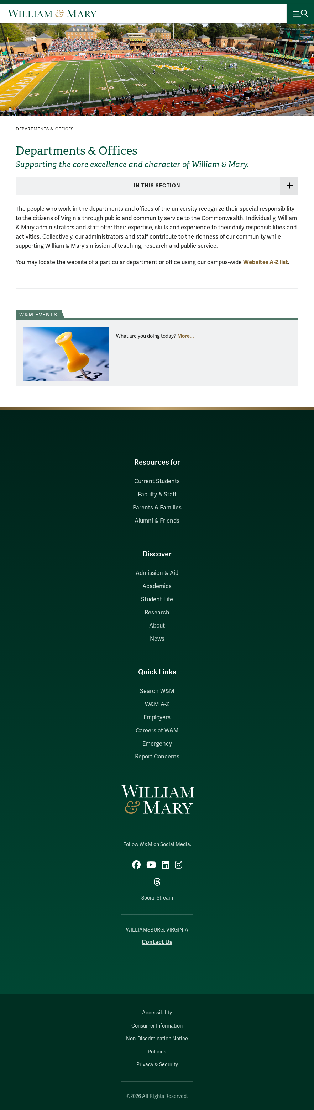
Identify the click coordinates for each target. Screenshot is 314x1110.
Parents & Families (157, 507)
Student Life (157, 599)
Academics (157, 586)
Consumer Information (157, 1026)
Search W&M (157, 691)
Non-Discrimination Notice (157, 1039)
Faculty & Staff (157, 494)
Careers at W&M (157, 730)
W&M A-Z (157, 704)
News (157, 638)
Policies (157, 1052)
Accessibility (157, 1013)
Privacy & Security (157, 1065)
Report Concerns (157, 756)
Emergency (157, 743)
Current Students (157, 481)
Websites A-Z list (265, 262)
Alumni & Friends (157, 520)
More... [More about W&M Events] (185, 336)
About (157, 625)
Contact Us (157, 942)
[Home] (52, 13)
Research (157, 612)
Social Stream (157, 898)
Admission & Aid (157, 573)
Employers (157, 717)
